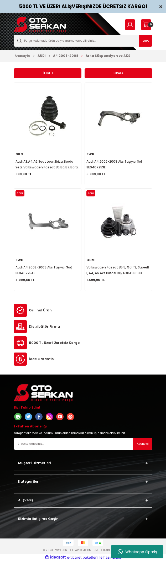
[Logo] (40, 24)
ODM (90, 260)
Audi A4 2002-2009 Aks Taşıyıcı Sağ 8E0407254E (43, 270)
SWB (90, 154)
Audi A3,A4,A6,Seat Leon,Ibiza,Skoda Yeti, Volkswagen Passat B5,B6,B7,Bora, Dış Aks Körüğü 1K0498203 (47, 165)
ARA (146, 41)
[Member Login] (130, 24)
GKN (19, 154)
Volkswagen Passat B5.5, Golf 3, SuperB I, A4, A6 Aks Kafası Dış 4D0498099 (117, 270)
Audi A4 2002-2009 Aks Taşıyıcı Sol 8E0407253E (114, 164)
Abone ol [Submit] (143, 444)
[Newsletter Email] (83, 444)
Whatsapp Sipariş (137, 552)
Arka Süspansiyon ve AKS (108, 56)
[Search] (83, 41)
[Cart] (145, 24)
